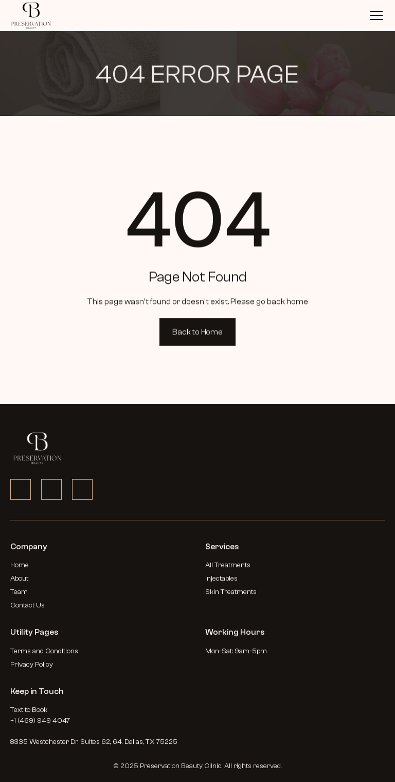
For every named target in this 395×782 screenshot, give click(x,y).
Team (19, 595)
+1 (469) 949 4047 (40, 724)
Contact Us (27, 609)
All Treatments (227, 569)
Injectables (221, 582)
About (19, 582)
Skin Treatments (231, 595)
